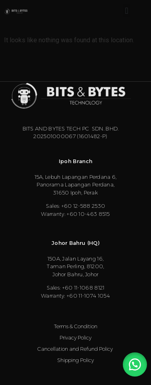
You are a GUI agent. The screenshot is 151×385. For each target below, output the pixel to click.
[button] (126, 10)
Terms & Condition (75, 326)
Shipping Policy (75, 360)
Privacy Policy (75, 337)
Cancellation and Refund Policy (75, 349)
